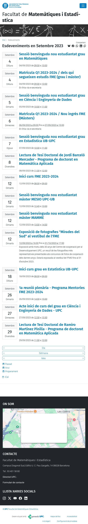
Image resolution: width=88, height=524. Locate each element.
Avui (7, 367)
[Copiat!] (85, 46)
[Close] (83, 5)
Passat (8, 364)
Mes (43, 358)
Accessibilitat (72, 516)
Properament (11, 371)
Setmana (43, 353)
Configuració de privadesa (67, 521)
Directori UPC (9, 477)
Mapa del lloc (55, 516)
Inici (3, 40)
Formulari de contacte (13, 482)
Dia (43, 348)
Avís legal (46, 521)
